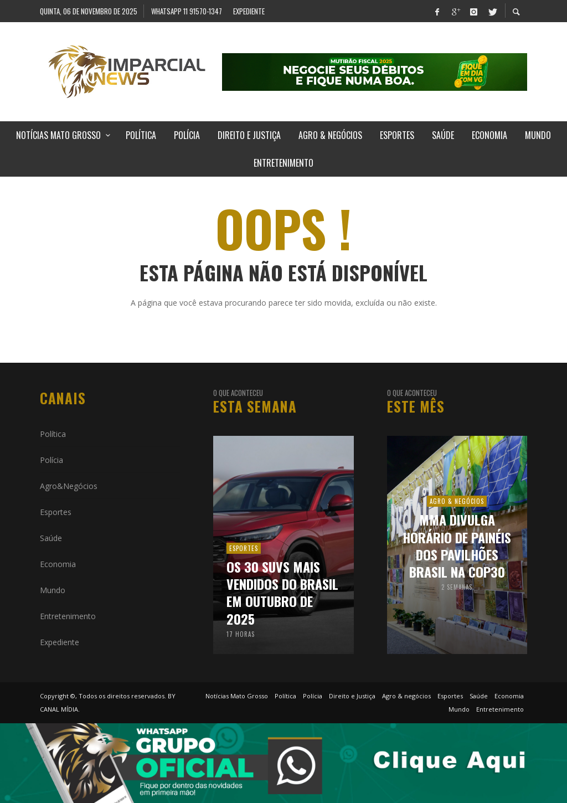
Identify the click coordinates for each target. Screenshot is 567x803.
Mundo (52, 590)
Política (53, 434)
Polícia (51, 460)
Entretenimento (68, 616)
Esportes (55, 512)
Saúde (51, 538)
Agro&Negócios (68, 486)
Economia (58, 564)
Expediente (59, 642)
